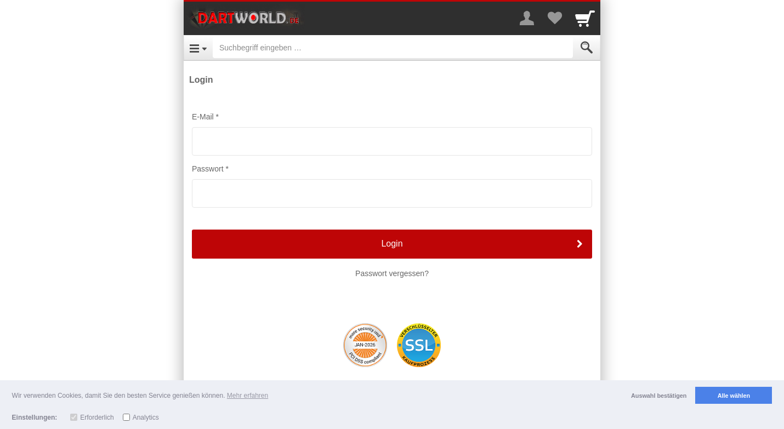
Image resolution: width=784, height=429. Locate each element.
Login (391, 243)
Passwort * (210, 168)
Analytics (146, 417)
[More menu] (526, 18)
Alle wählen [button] (734, 395)
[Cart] (585, 18)
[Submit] (587, 48)
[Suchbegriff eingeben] (393, 47)
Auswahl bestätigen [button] (658, 395)
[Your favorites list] (554, 18)
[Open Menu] (198, 48)
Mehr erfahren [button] (247, 395)
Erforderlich (96, 417)
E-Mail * (205, 116)
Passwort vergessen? (392, 273)
